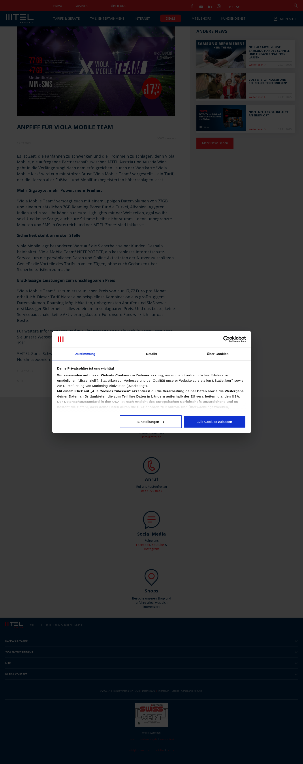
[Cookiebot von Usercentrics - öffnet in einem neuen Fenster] (226, 339)
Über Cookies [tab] (218, 354)
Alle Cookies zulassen (214, 421)
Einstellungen (150, 421)
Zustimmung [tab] (85, 354)
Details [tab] (151, 354)
